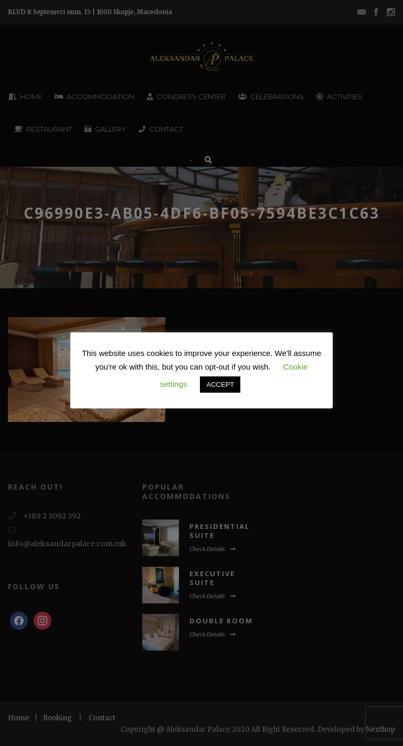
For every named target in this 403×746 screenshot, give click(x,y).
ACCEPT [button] (220, 384)
